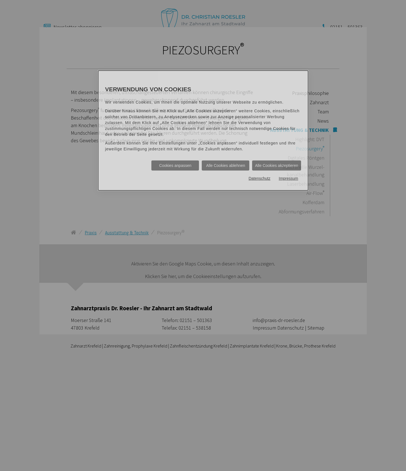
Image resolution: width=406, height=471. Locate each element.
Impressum (288, 178)
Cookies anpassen (175, 165)
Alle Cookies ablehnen (225, 165)
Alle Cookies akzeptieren (276, 165)
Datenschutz (259, 178)
